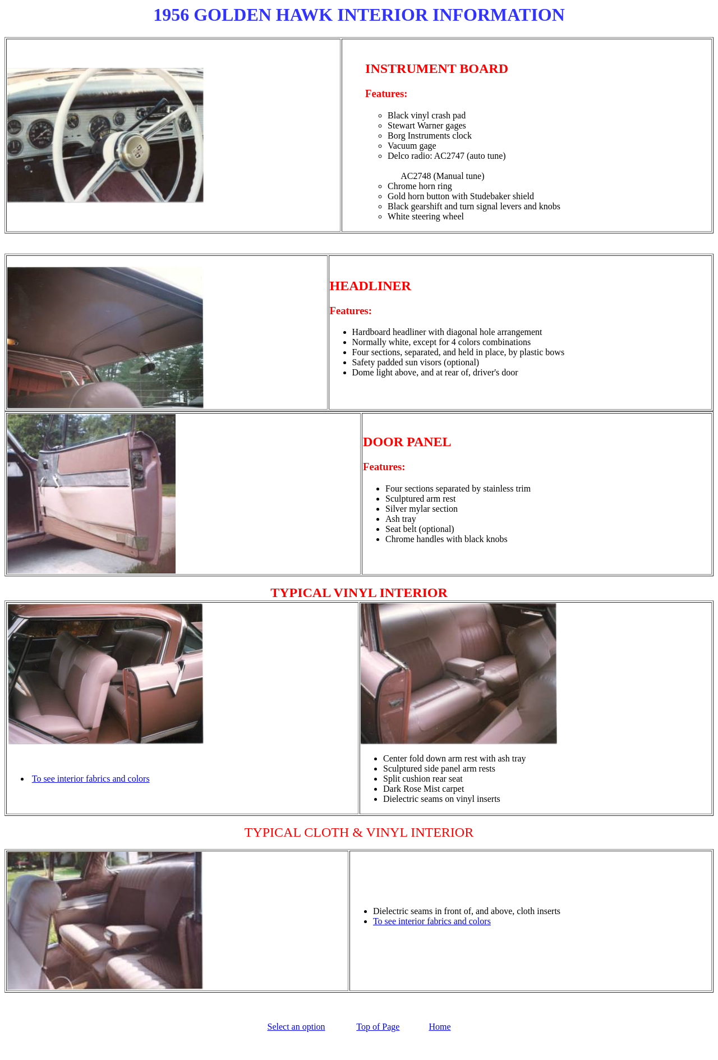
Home (439, 1026)
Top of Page (377, 1026)
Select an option (296, 1026)
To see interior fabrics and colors (91, 778)
